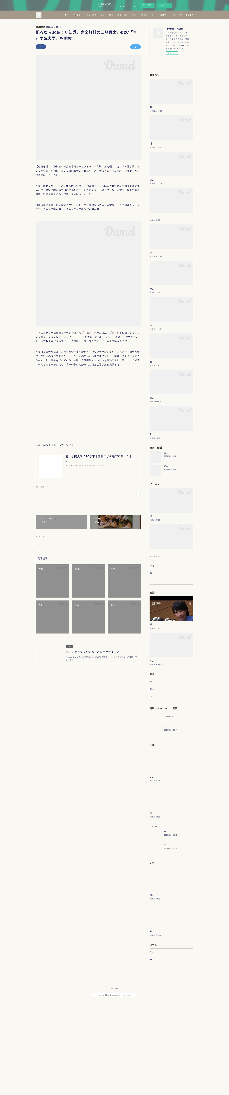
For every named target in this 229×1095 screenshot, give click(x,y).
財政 (129, 15)
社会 (180, 15)
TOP (91, 15)
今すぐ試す (147, 5)
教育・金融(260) (42, 487)
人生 (159, 15)
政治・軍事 (117, 15)
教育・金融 (148, 15)
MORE (188, 15)
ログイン (165, 5)
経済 (137, 15)
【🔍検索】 (103, 15)
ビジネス (170, 15)
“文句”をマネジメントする (161, 1044)
